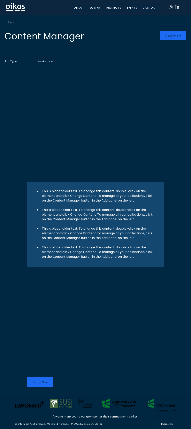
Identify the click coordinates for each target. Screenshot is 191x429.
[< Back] (18, 22)
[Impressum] (167, 424)
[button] (173, 35)
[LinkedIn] (177, 7)
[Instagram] (170, 7)
